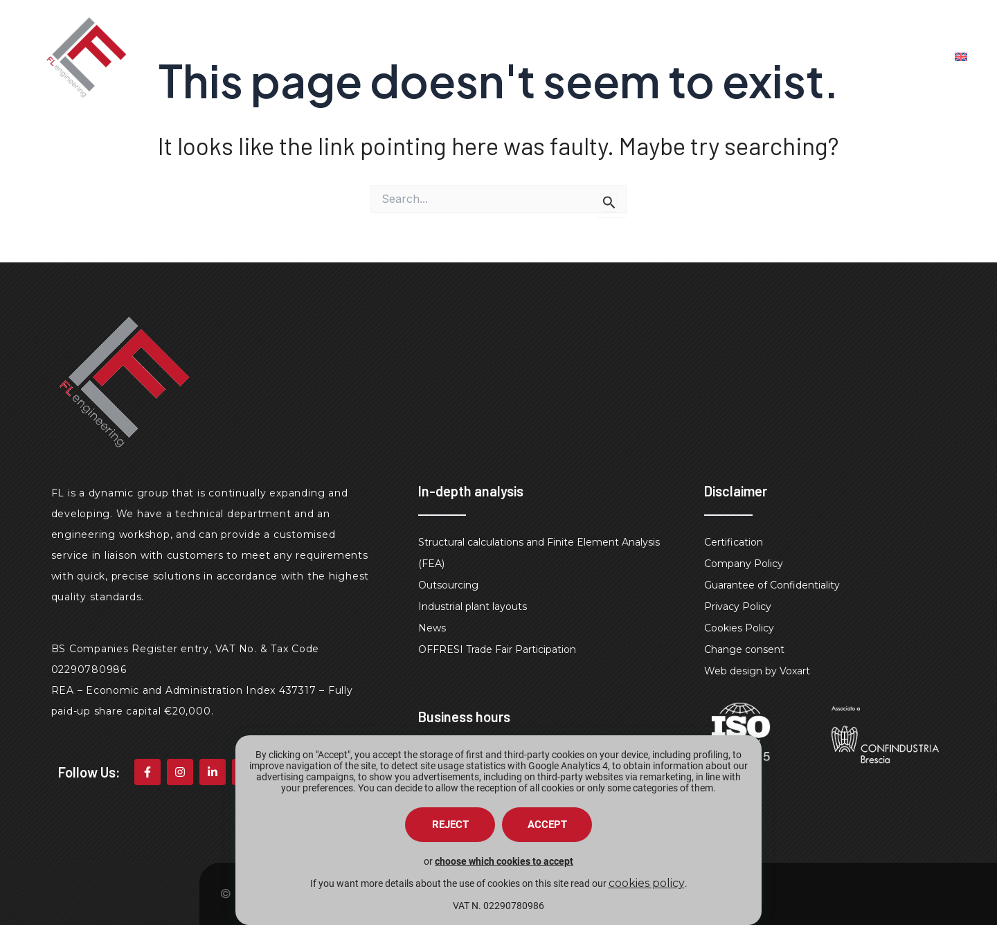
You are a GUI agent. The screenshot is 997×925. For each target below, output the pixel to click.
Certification (733, 542)
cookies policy (647, 883)
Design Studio (583, 57)
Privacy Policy (737, 606)
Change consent (744, 649)
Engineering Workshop (727, 57)
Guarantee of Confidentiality (772, 585)
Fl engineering (465, 57)
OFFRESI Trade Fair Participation (497, 649)
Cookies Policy (739, 628)
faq (922, 57)
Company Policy (743, 563)
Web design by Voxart (757, 671)
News (432, 628)
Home (377, 57)
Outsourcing (448, 585)
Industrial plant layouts (472, 606)
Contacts (856, 57)
